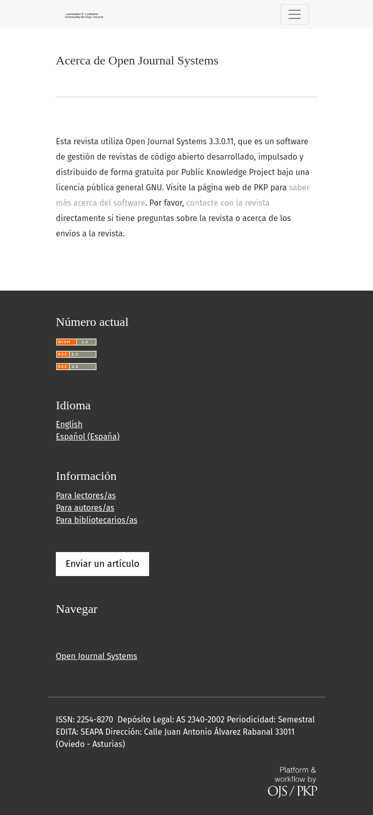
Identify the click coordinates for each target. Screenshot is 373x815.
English (69, 424)
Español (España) (87, 437)
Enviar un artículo (102, 563)
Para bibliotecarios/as (96, 520)
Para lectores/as (86, 495)
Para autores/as (85, 508)
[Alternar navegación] (294, 14)
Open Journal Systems (96, 656)
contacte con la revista (228, 203)
